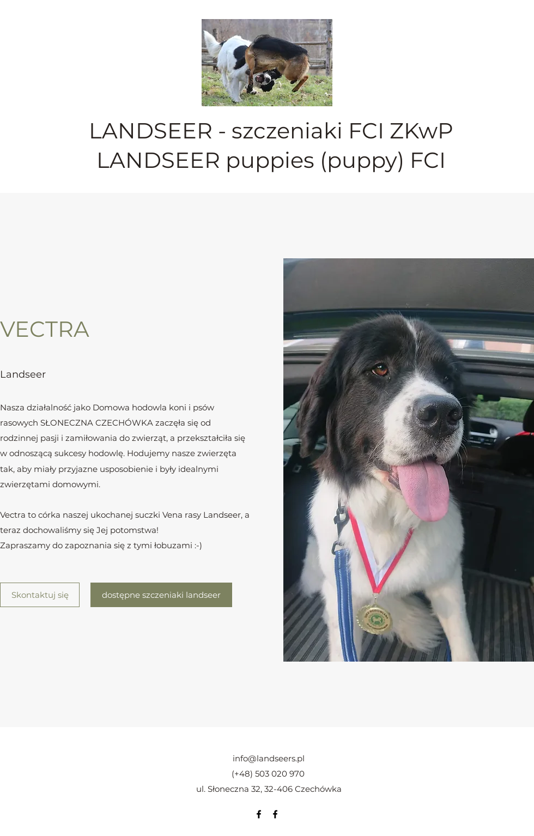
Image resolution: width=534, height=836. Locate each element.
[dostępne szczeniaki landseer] (161, 595)
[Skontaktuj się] (40, 595)
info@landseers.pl (269, 758)
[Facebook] (258, 814)
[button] (408, 460)
